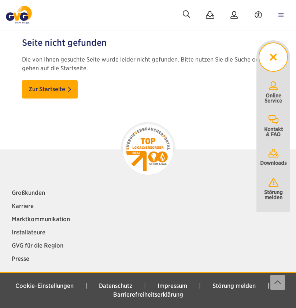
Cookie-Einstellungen (44, 285)
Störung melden (273, 189)
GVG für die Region (37, 245)
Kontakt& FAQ (273, 126)
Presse (20, 258)
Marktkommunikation (41, 219)
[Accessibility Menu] (258, 15)
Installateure (28, 232)
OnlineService (273, 92)
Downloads (273, 156)
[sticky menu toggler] (273, 57)
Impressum (172, 285)
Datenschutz (115, 285)
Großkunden (28, 192)
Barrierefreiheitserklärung (148, 294)
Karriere (23, 206)
